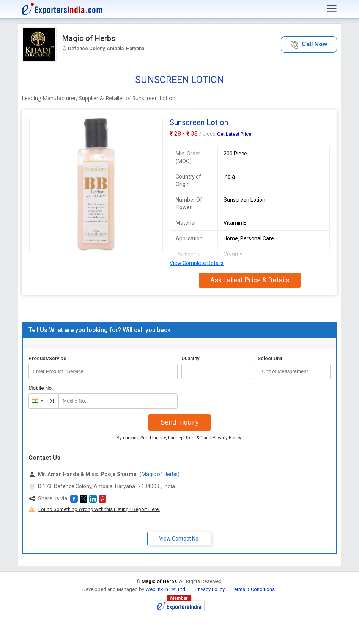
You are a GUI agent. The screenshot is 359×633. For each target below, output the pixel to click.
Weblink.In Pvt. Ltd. (165, 589)
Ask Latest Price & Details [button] (249, 280)
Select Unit (270, 358)
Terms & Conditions (253, 589)
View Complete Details (197, 263)
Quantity (190, 358)
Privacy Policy (227, 437)
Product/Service (47, 358)
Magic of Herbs (88, 38)
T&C (198, 437)
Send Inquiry (179, 422)
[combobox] (42, 401)
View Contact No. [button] (179, 539)
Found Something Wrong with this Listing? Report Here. (99, 509)
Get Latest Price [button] (234, 134)
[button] (309, 44)
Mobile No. (40, 388)
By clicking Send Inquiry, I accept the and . (179, 437)
